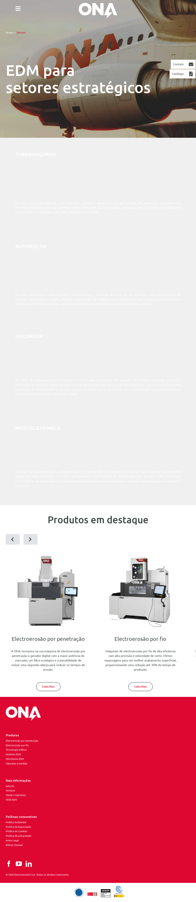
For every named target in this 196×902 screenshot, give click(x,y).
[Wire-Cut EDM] (140, 686)
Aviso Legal (12, 840)
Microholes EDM (15, 759)
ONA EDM (11, 799)
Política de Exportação (18, 826)
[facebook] (9, 864)
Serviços (10, 790)
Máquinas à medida (16, 763)
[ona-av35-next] (140, 556)
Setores (10, 786)
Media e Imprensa (16, 795)
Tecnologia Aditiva (16, 749)
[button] (13, 539)
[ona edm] (98, 10)
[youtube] (19, 864)
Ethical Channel (14, 845)
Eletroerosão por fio (17, 745)
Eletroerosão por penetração (22, 740)
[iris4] (48, 556)
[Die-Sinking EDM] (48, 686)
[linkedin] (29, 864)
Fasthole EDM (13, 754)
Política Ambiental (16, 822)
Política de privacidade (18, 835)
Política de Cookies (16, 831)
